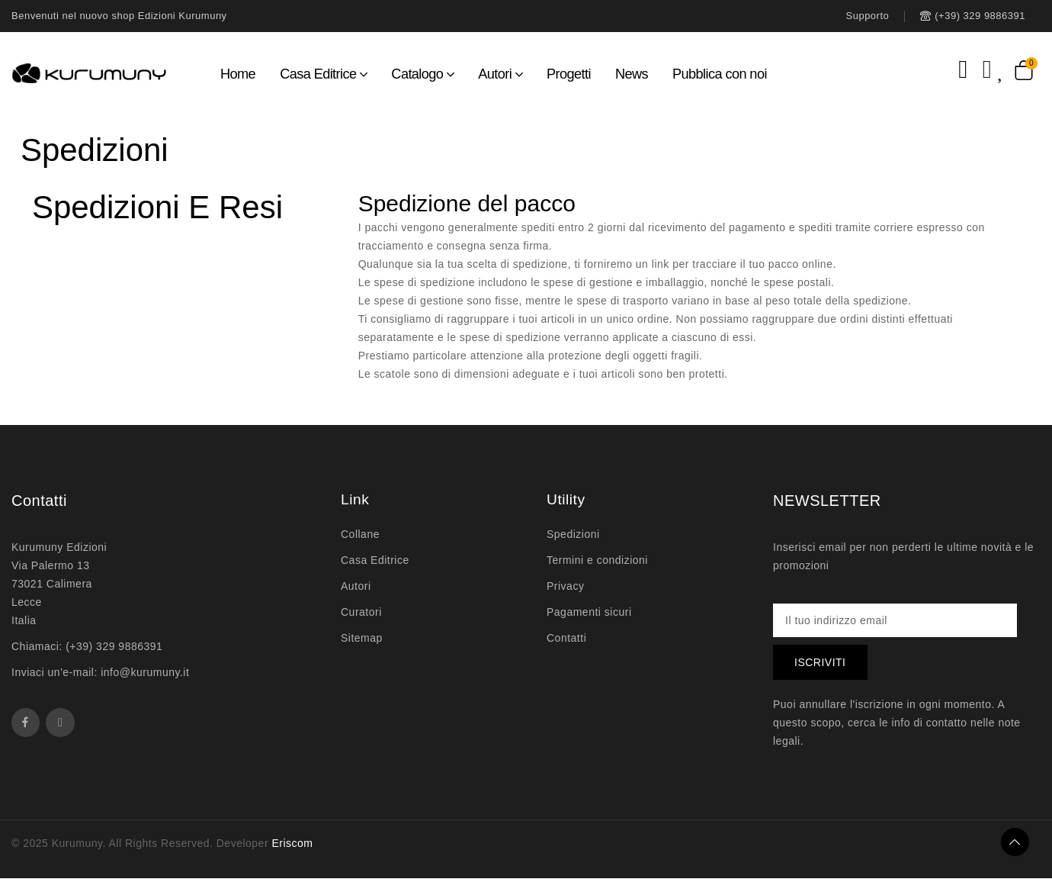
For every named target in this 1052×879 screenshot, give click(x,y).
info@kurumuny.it (145, 672)
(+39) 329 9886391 (114, 646)
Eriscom (292, 844)
